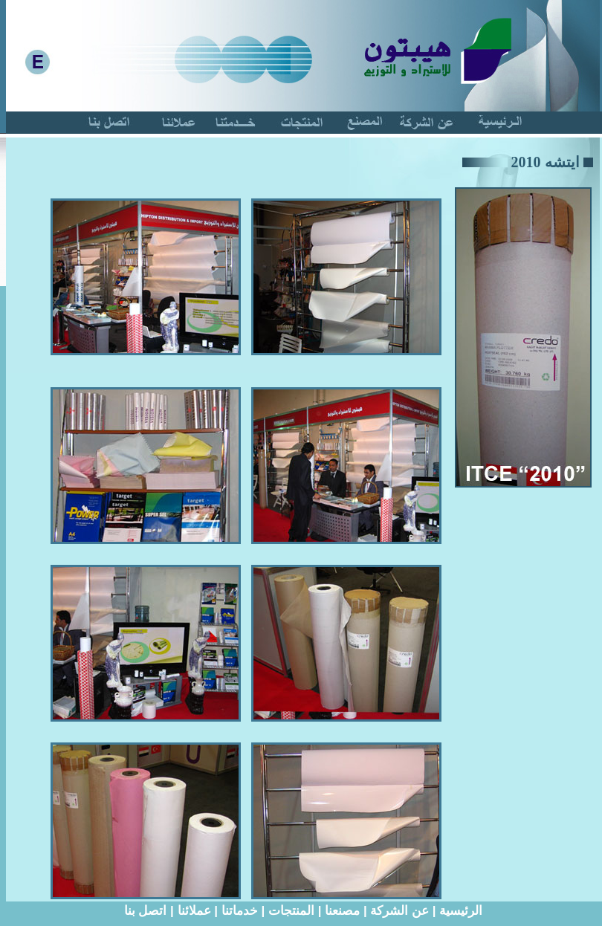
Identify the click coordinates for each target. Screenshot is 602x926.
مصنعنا (342, 911)
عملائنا (194, 911)
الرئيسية (460, 911)
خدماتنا (239, 911)
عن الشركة (399, 911)
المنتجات (291, 911)
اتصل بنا (145, 911)
